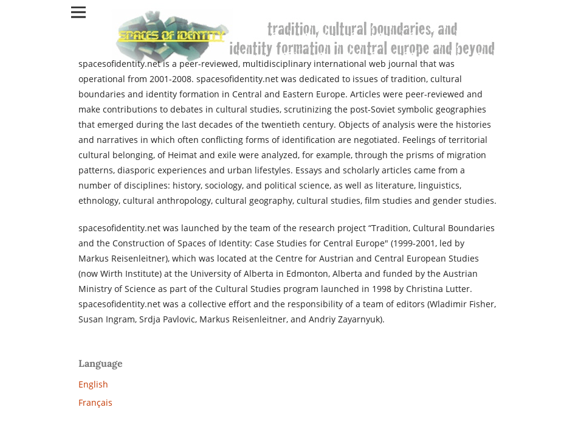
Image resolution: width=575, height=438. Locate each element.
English (93, 384)
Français (95, 402)
